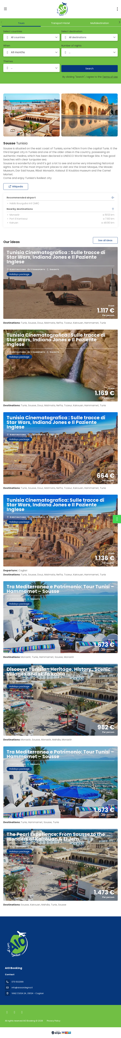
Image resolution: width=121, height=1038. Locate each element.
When (6, 45)
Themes (8, 61)
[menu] (117, 9)
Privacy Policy (53, 1020)
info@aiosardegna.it (22, 987)
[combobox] (31, 37)
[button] (1, 22)
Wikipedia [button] (15, 186)
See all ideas (105, 240)
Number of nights (71, 45)
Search (89, 68)
